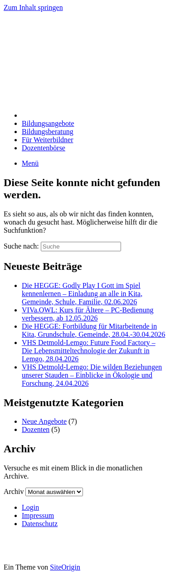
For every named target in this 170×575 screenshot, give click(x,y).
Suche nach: (21, 246)
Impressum (38, 515)
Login (30, 507)
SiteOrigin (65, 567)
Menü (30, 163)
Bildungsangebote (48, 123)
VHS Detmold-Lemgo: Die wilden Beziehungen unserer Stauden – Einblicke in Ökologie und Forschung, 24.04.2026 (92, 375)
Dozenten (35, 429)
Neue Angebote (44, 421)
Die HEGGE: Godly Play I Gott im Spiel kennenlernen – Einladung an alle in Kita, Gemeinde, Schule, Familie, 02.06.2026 (82, 294)
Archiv (14, 491)
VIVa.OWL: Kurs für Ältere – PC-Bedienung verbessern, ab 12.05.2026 (88, 314)
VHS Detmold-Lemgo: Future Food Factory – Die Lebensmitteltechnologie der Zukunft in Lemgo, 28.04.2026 (88, 351)
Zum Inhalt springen (33, 7)
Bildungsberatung (47, 131)
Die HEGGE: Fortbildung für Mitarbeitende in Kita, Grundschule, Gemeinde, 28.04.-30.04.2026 (93, 330)
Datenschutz (40, 523)
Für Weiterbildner (47, 140)
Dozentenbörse (43, 148)
